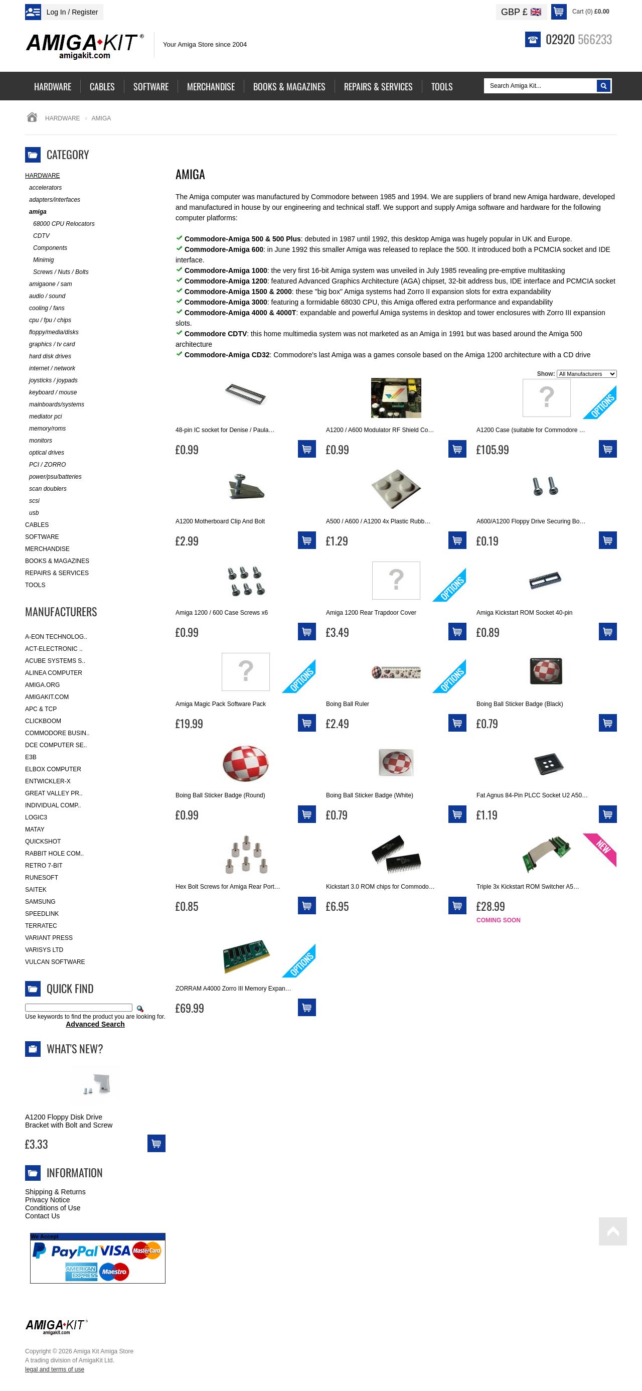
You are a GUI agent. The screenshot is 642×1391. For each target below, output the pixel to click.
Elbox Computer (53, 769)
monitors (38, 441)
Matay (35, 829)
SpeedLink (42, 913)
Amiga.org (42, 684)
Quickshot (43, 841)
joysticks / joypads (51, 380)
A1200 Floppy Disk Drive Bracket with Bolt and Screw (68, 1121)
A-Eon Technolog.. (56, 636)
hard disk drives (48, 356)
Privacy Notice (47, 1200)
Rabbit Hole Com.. (54, 853)
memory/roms (45, 429)
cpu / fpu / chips (48, 320)
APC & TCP (41, 709)
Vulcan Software (55, 961)
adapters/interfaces (52, 200)
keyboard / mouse (51, 392)
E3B (31, 757)
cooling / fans (45, 308)
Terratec (41, 925)
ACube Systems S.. (55, 660)
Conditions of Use (53, 1208)
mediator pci (43, 416)
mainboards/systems (54, 404)
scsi (32, 501)
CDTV (37, 236)
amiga (36, 212)
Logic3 (36, 817)
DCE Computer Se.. (56, 745)
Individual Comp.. (53, 805)
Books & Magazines (57, 561)
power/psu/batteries (53, 477)
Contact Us (42, 1216)
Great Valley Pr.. (54, 793)
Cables (37, 524)
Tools (35, 585)
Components (46, 248)
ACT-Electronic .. (54, 648)
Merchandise (47, 548)
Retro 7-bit (44, 865)
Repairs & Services (57, 573)
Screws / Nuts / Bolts (57, 272)
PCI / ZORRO (45, 465)
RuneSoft (41, 877)
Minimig (39, 260)
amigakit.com (47, 697)
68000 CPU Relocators (60, 224)
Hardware (62, 118)
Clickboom (43, 721)
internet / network (50, 368)
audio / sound (45, 296)
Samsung (40, 901)
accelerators (43, 188)
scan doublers (46, 489)
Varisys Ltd (44, 949)
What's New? (75, 1048)
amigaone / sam (48, 284)
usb (32, 513)
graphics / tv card (50, 344)
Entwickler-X (48, 781)
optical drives (44, 453)
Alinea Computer (53, 672)
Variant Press (49, 937)
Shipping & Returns (55, 1192)
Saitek (36, 889)
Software (42, 536)
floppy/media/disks (52, 332)
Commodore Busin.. (57, 733)
